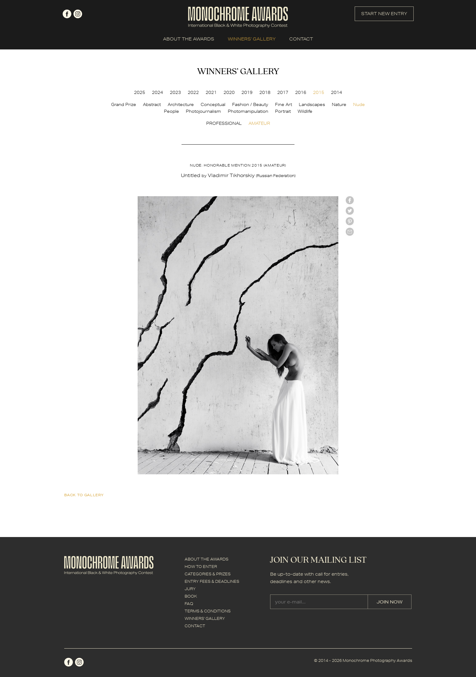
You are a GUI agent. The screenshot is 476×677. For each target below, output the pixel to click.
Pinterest (350, 221)
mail (350, 232)
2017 (282, 92)
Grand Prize (123, 104)
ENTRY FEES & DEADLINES (212, 581)
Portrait (283, 111)
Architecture (181, 104)
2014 (336, 92)
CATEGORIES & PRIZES (208, 574)
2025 (139, 92)
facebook (67, 14)
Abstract (152, 104)
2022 (193, 92)
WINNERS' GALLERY (252, 39)
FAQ (189, 603)
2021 (211, 92)
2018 (264, 92)
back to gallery (84, 495)
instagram (77, 14)
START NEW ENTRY (384, 13)
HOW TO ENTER (201, 566)
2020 (229, 92)
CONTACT (301, 39)
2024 (157, 92)
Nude (359, 104)
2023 (175, 92)
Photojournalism (203, 111)
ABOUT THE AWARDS (188, 39)
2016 (300, 92)
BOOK (191, 596)
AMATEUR (259, 123)
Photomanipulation (248, 111)
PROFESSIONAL (224, 123)
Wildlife (305, 111)
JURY (190, 588)
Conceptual (213, 104)
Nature (339, 104)
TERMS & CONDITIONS (208, 611)
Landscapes (312, 104)
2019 (247, 92)
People (171, 111)
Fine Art (283, 104)
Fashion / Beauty (250, 104)
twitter (350, 211)
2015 (318, 92)
